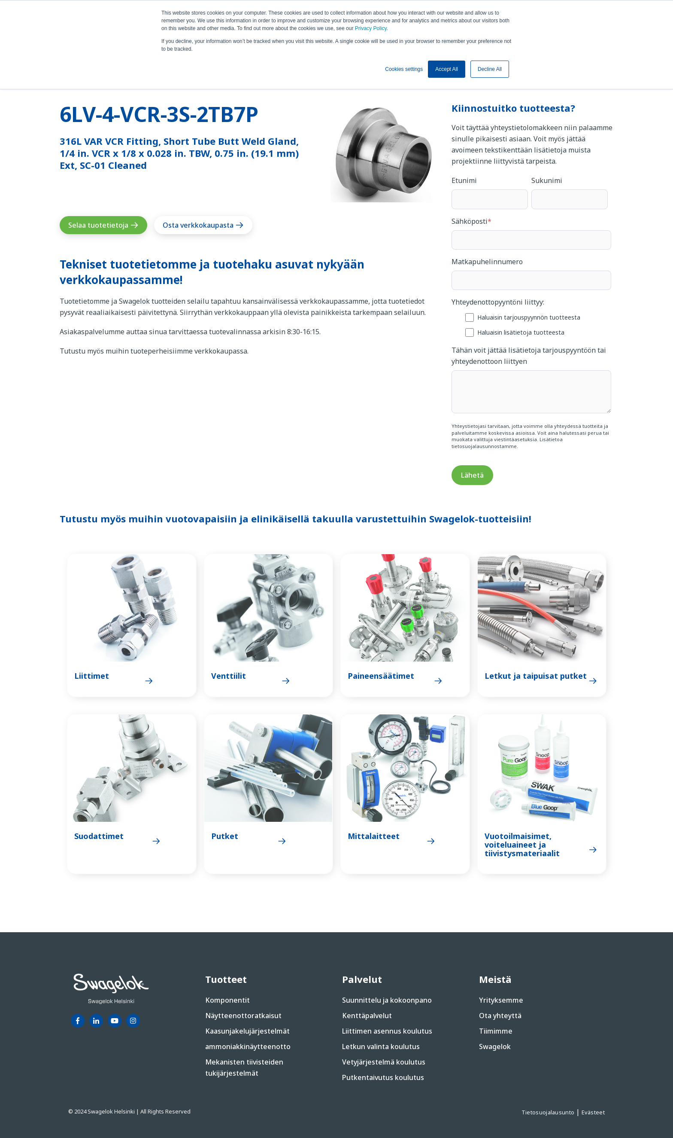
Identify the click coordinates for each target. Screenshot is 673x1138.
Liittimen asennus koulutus (387, 1031)
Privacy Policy (371, 28)
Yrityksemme (501, 1000)
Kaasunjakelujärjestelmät (247, 1031)
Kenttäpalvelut (367, 1015)
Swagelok (495, 1046)
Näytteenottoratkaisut (243, 1015)
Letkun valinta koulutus (381, 1046)
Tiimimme (495, 1031)
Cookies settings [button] (404, 69)
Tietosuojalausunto (548, 1112)
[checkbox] (531, 324)
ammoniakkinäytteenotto (248, 1046)
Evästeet (593, 1112)
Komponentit (227, 1000)
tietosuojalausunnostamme (484, 446)
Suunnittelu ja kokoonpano (387, 1000)
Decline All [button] (490, 69)
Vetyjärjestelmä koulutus (383, 1062)
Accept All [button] (446, 69)
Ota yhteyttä (500, 1015)
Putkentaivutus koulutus (383, 1077)
